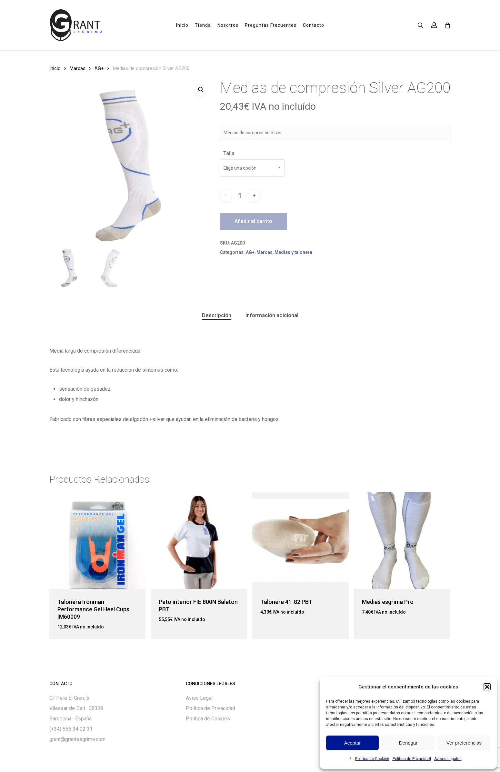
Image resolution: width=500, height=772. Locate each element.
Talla (229, 153)
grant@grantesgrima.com (77, 739)
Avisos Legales (448, 759)
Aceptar (352, 743)
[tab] (216, 315)
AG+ (99, 68)
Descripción (216, 315)
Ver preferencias (464, 743)
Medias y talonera (293, 252)
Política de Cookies (372, 759)
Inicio (55, 68)
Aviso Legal (199, 698)
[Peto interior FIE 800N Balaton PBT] (199, 540)
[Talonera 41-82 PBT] (300, 540)
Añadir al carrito (253, 221)
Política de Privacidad (412, 759)
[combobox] (252, 168)
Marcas (77, 68)
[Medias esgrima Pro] (402, 540)
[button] (487, 687)
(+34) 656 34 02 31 (71, 729)
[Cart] (447, 25)
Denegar (408, 743)
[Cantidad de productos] (240, 195)
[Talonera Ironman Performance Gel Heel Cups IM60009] (97, 540)
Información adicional (271, 315)
